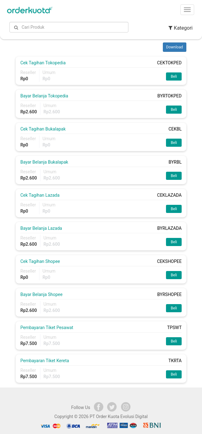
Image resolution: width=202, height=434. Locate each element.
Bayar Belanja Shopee (41, 294)
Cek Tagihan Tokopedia (43, 62)
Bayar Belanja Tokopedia (44, 95)
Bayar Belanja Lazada (41, 228)
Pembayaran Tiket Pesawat (46, 327)
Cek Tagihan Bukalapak (43, 128)
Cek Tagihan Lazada (40, 195)
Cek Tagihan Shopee (40, 261)
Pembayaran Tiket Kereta (44, 360)
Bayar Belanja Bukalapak (44, 162)
